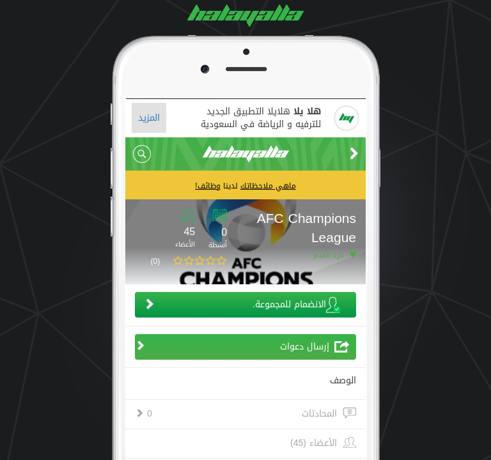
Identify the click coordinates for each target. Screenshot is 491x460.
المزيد (149, 117)
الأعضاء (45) (313, 443)
